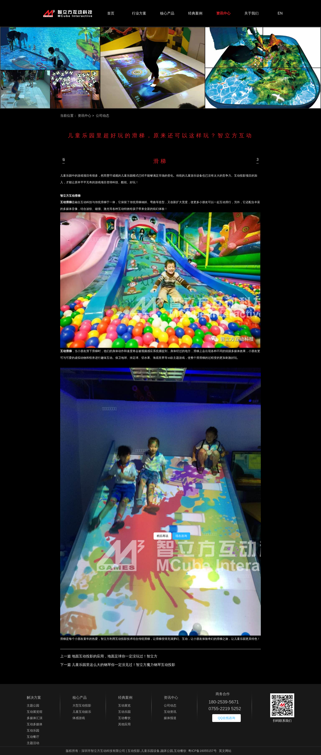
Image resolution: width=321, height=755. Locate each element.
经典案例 (195, 13)
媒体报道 (170, 718)
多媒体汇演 (34, 718)
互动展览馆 (34, 711)
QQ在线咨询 (226, 718)
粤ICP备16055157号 (202, 751)
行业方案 (139, 13)
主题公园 (33, 705)
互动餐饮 (124, 718)
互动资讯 (170, 711)
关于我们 (251, 13)
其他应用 (124, 724)
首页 (110, 13)
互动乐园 (33, 730)
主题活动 (33, 743)
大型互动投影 (81, 705)
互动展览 (124, 705)
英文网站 (225, 751)
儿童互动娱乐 (81, 711)
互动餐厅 (33, 736)
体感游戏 (78, 718)
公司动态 (170, 705)
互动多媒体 (34, 724)
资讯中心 (223, 13)
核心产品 (167, 13)
